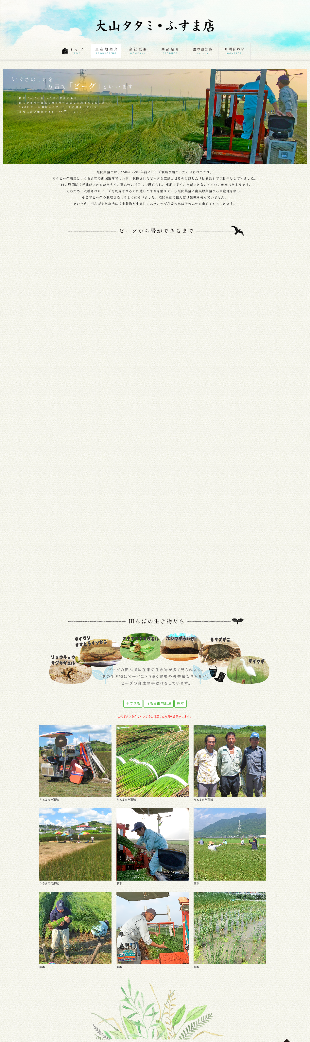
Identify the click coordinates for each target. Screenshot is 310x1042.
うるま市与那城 (158, 703)
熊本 (180, 703)
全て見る (133, 703)
